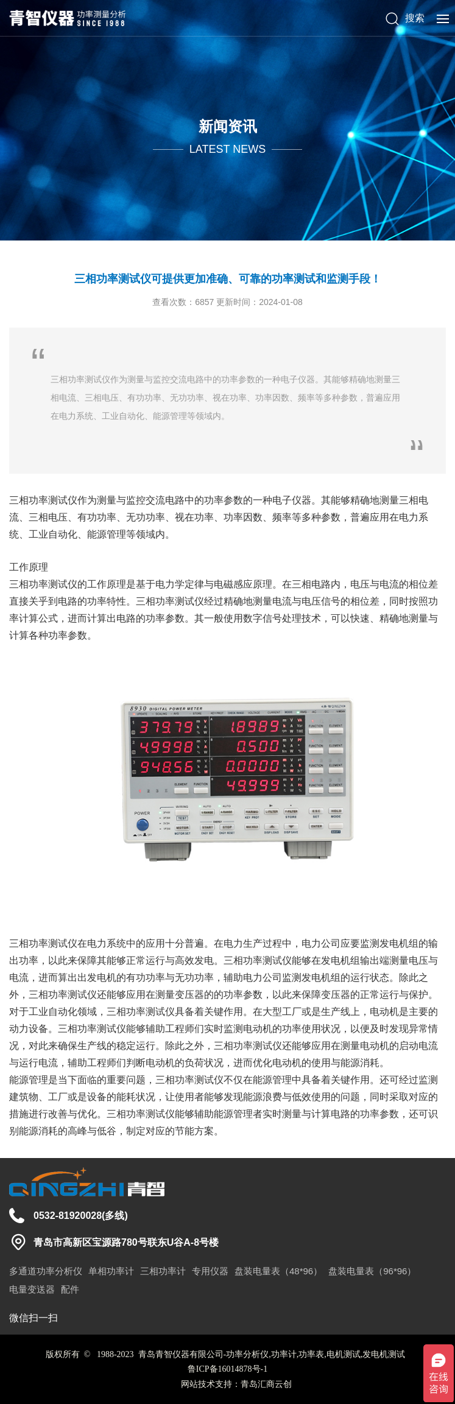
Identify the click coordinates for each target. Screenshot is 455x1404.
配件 (70, 1289)
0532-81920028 (68, 1215)
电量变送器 (32, 1289)
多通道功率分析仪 (45, 1271)
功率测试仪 (53, 500)
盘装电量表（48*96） (278, 1271)
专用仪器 (210, 1271)
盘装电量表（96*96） (372, 1271)
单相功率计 (111, 1271)
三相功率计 (163, 1271)
